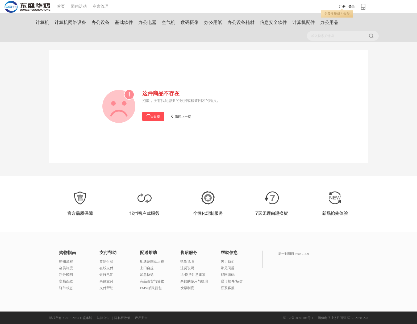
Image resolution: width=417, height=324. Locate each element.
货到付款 (106, 261)
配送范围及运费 (152, 261)
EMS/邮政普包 (151, 288)
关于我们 (228, 261)
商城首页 (57, 6)
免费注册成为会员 (337, 13)
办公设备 (100, 22)
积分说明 (66, 274)
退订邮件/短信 (232, 281)
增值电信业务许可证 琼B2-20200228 (343, 318)
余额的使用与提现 (194, 281)
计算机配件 (303, 22)
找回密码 (228, 274)
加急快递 (147, 274)
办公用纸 (213, 22)
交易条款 (66, 281)
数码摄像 (190, 22)
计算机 (42, 22)
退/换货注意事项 (193, 274)
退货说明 (187, 268)
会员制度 (66, 268)
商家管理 (101, 6)
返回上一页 (180, 116)
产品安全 (141, 318)
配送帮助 (148, 253)
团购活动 (79, 6)
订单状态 (66, 288)
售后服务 (188, 253)
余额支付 (106, 281)
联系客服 (228, 288)
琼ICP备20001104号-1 (298, 318)
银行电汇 (106, 274)
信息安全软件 (273, 22)
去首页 (153, 116)
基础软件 (124, 22)
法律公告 (103, 318)
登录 (351, 7)
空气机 (168, 22)
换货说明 (187, 261)
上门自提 (147, 268)
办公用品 (329, 22)
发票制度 (187, 288)
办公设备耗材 (241, 22)
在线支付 (106, 268)
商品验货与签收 (152, 281)
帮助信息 (229, 253)
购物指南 (67, 253)
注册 (342, 7)
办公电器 (147, 22)
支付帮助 (107, 253)
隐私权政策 (122, 318)
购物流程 (66, 261)
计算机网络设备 (70, 22)
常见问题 (228, 268)
